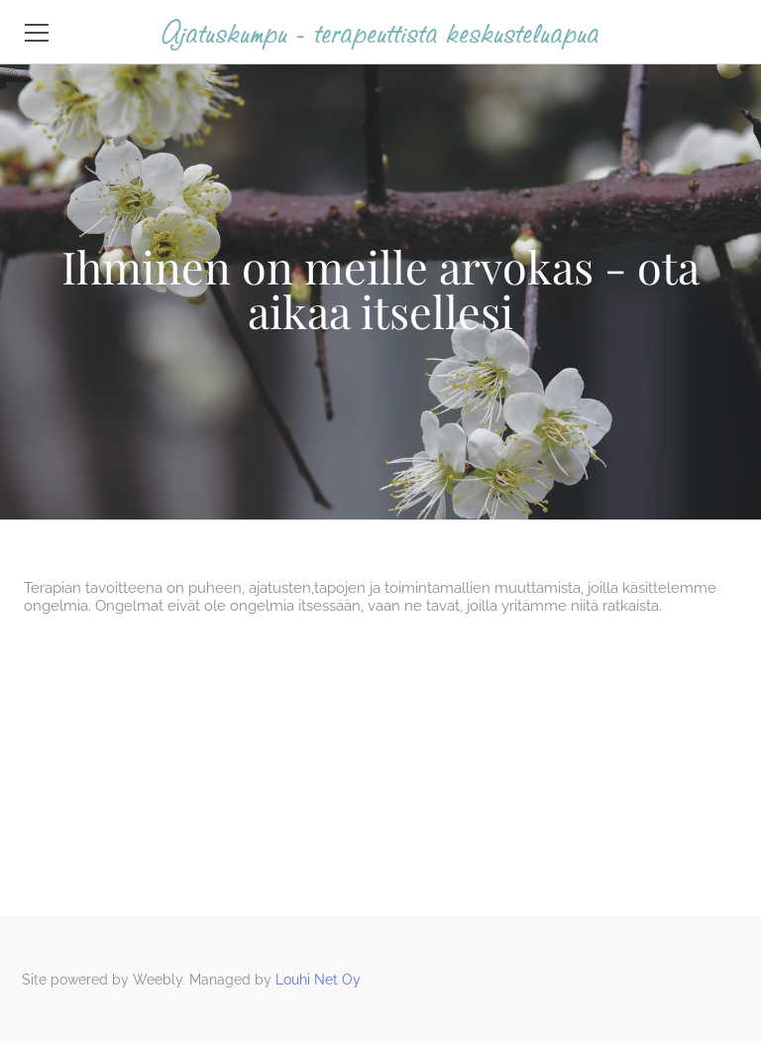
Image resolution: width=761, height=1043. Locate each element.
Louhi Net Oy (318, 979)
